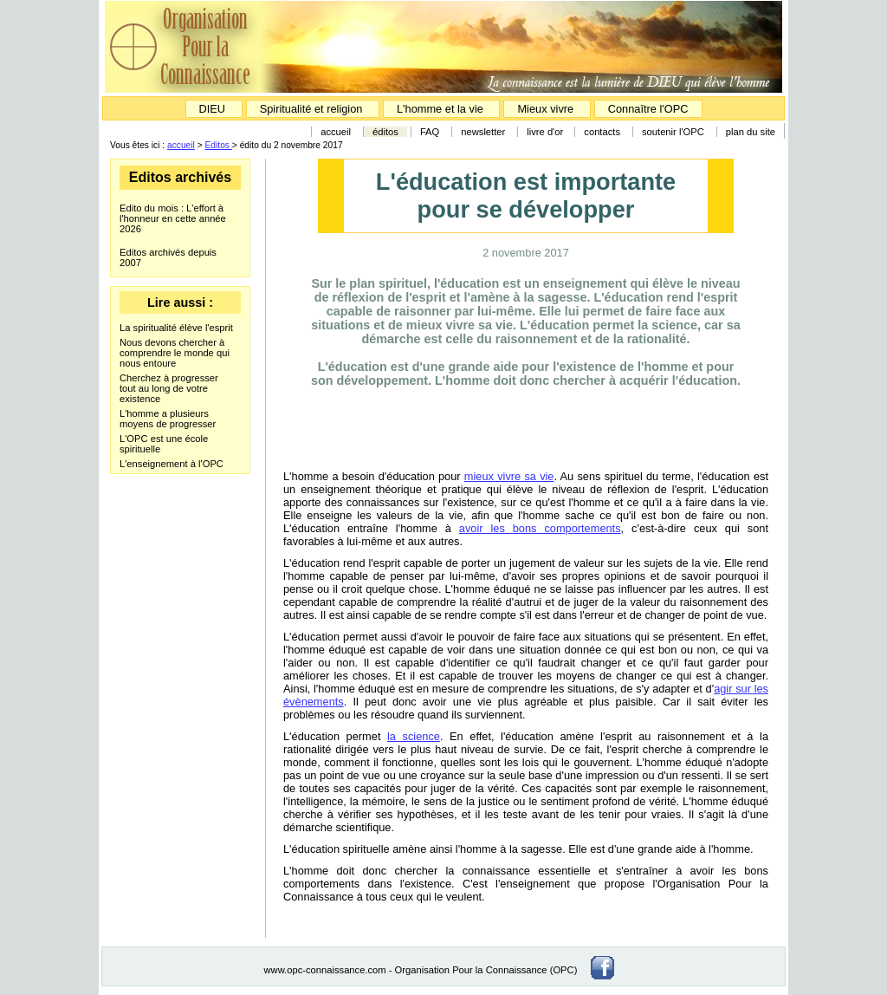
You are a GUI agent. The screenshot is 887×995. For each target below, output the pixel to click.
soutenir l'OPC (673, 132)
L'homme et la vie (440, 108)
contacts (602, 132)
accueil (335, 132)
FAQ (429, 132)
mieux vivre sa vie (509, 476)
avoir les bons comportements (540, 528)
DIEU (214, 108)
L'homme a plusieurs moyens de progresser (168, 418)
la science (413, 736)
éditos (385, 132)
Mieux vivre (546, 108)
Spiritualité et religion (313, 108)
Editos (218, 145)
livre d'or (546, 132)
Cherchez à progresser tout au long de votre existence (169, 388)
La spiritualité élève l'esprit (176, 327)
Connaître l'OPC (648, 108)
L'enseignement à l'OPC (171, 463)
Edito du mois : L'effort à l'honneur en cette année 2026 (173, 218)
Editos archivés (180, 177)
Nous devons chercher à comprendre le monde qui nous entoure (175, 352)
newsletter (483, 132)
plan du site (750, 132)
